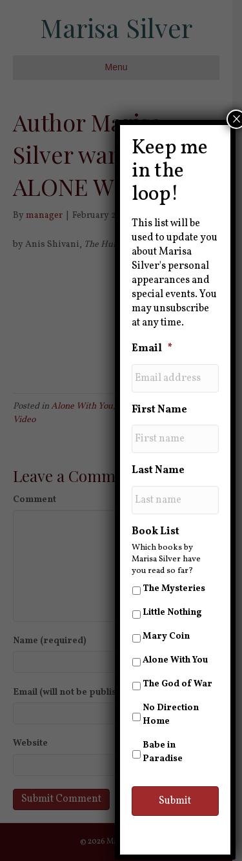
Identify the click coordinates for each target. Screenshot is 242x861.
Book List (155, 532)
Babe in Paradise (163, 752)
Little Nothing (172, 612)
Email (152, 349)
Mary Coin (166, 636)
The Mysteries (174, 589)
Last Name (158, 471)
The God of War (177, 684)
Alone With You (175, 660)
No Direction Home (171, 715)
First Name (159, 410)
